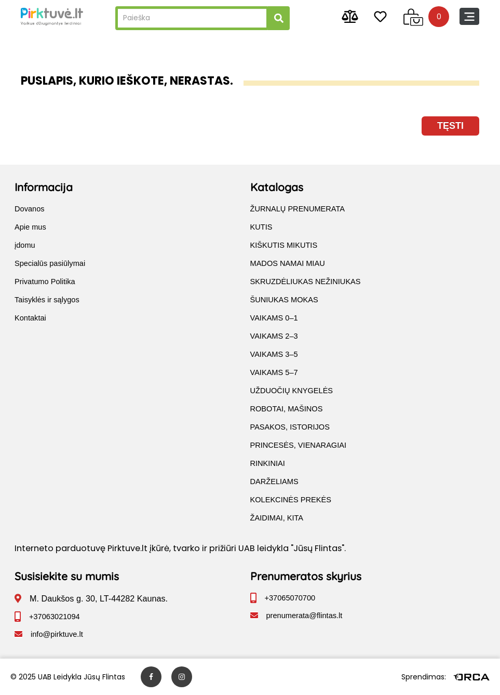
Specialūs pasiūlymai (50, 263)
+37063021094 (54, 616)
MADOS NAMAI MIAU (287, 263)
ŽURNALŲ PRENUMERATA (297, 209)
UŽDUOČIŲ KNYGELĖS (291, 390)
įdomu (25, 245)
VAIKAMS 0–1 (274, 318)
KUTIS (261, 227)
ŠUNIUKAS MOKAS (284, 300)
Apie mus (30, 227)
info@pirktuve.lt (57, 634)
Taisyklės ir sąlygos (47, 300)
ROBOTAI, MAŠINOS (286, 409)
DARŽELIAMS (274, 481)
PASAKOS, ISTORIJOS (290, 427)
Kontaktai (30, 318)
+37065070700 (290, 598)
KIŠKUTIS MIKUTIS (284, 245)
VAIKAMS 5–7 (274, 372)
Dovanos (30, 209)
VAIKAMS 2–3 (274, 336)
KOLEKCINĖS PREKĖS (290, 500)
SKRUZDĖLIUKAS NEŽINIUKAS (305, 281)
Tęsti (450, 126)
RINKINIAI (267, 463)
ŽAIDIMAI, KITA (277, 518)
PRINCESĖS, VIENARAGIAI (298, 445)
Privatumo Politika (45, 281)
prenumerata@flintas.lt (304, 615)
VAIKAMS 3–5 (274, 354)
